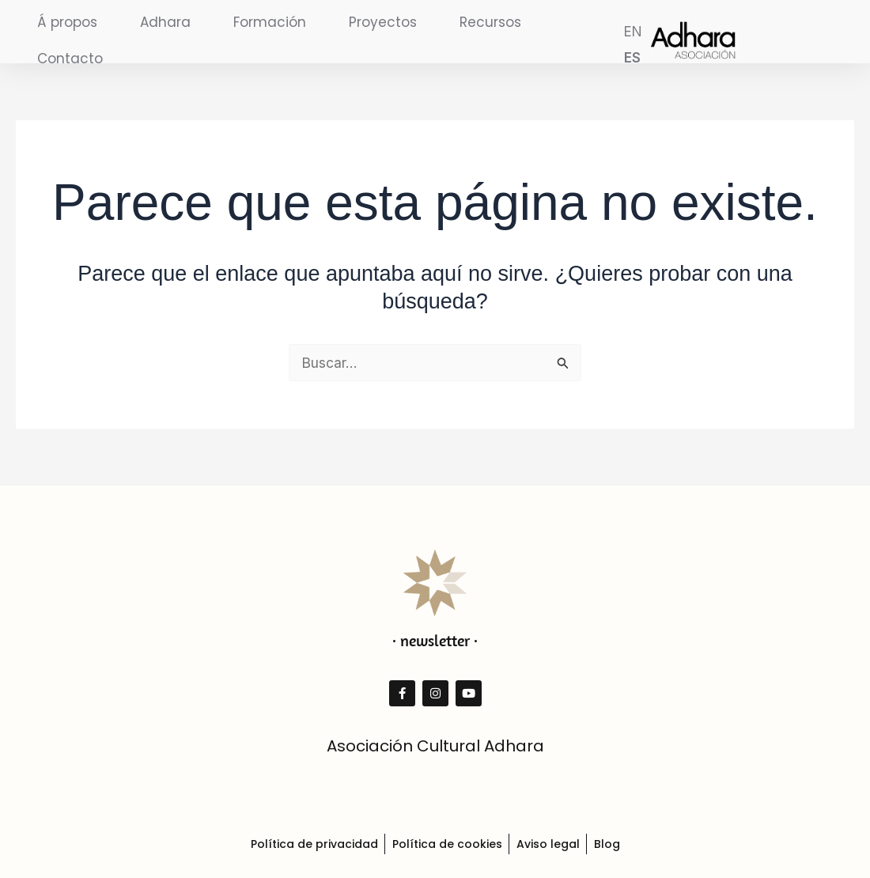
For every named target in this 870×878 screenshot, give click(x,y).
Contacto (70, 58)
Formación (269, 22)
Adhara (165, 22)
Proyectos (383, 22)
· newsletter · (435, 640)
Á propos (67, 22)
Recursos (490, 22)
